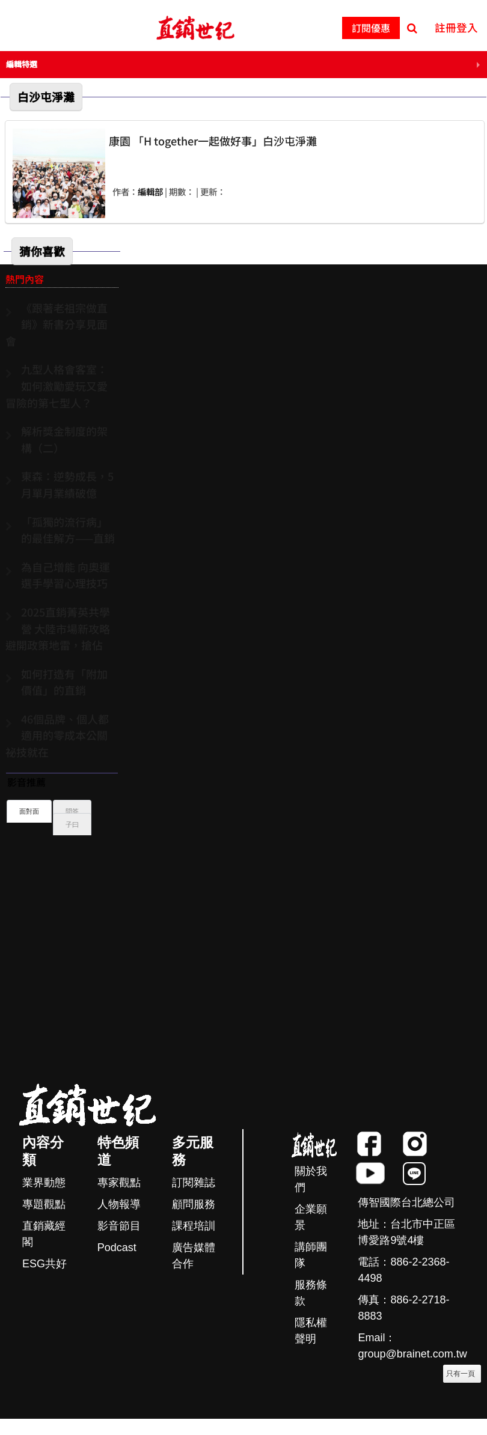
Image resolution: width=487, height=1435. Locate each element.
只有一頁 (460, 1373)
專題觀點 (44, 1204)
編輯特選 (21, 64)
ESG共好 (44, 1264)
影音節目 (119, 1226)
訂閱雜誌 (193, 1183)
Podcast (116, 1248)
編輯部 (150, 191)
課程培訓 (193, 1226)
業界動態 (44, 1183)
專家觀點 (119, 1183)
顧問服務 (193, 1204)
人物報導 (119, 1204)
